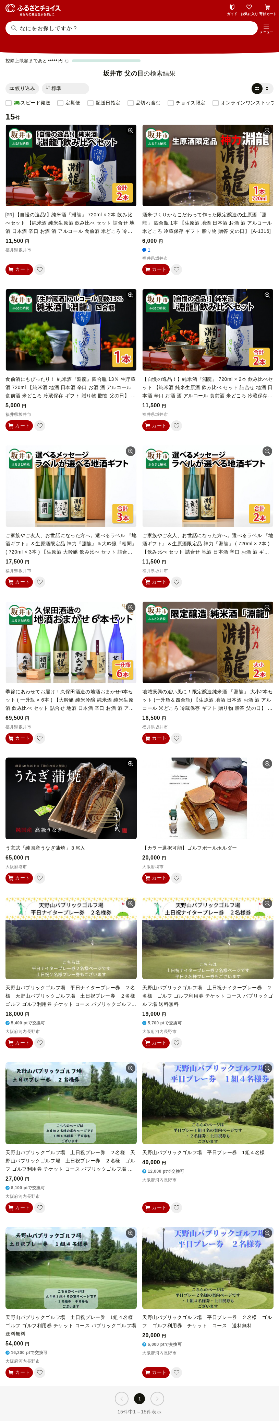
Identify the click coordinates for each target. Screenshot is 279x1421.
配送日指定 (108, 102)
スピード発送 (32, 103)
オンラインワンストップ (248, 102)
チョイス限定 (191, 102)
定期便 (73, 102)
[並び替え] (65, 88)
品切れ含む (148, 102)
